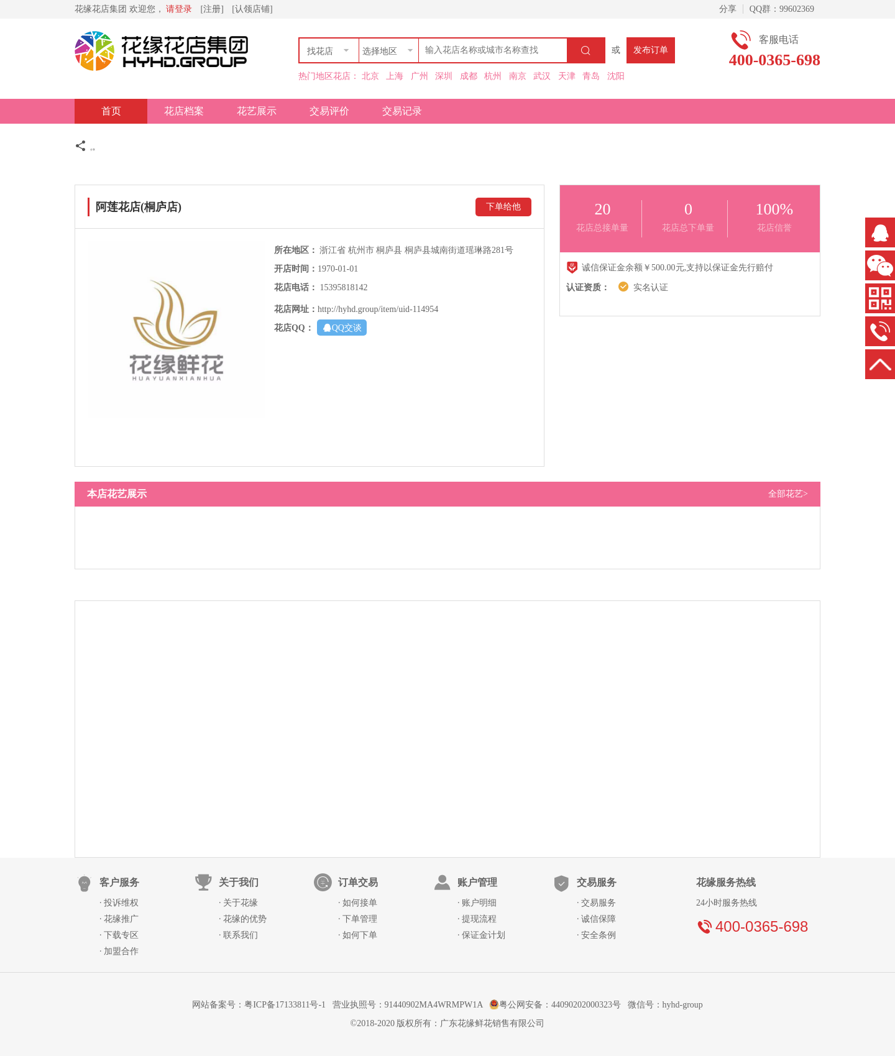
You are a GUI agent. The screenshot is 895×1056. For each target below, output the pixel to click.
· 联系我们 (238, 935)
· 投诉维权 (119, 902)
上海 (394, 76)
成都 (468, 76)
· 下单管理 (357, 919)
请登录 (179, 9)
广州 (419, 76)
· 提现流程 (477, 919)
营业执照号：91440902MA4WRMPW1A (408, 1004)
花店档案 (184, 111)
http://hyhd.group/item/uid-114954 (378, 309)
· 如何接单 (357, 902)
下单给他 (503, 206)
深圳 (443, 76)
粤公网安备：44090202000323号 (556, 1004)
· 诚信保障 (596, 919)
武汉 (542, 76)
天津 (567, 76)
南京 (517, 76)
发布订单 (650, 50)
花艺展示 (257, 111)
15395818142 (343, 287)
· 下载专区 (119, 935)
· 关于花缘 (238, 902)
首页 (111, 111)
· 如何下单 (357, 935)
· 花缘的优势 (243, 919)
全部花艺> (788, 493)
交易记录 (402, 111)
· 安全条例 (596, 935)
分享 (726, 9)
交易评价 (329, 111)
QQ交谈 (342, 327)
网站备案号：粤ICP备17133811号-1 (259, 1004)
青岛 (591, 76)
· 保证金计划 (481, 935)
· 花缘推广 (119, 919)
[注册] (212, 9)
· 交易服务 (596, 902)
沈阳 (616, 76)
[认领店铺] (252, 9)
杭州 (493, 76)
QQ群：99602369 (782, 9)
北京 (370, 76)
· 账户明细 (477, 902)
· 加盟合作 (119, 951)
